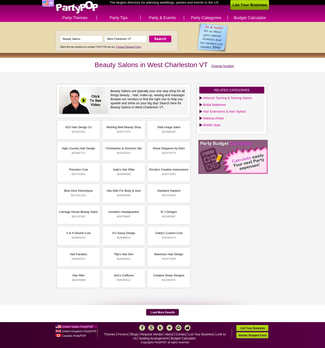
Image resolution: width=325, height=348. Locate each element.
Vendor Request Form (252, 335)
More (169, 328)
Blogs (134, 334)
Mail (178, 328)
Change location (222, 66)
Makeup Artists (213, 118)
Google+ (151, 328)
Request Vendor (151, 334)
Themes (110, 334)
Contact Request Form (128, 46)
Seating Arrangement (154, 338)
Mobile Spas (212, 125)
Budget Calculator (250, 18)
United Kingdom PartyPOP (79, 331)
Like (187, 328)
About (169, 334)
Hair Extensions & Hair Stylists (224, 111)
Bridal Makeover (214, 105)
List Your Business (201, 334)
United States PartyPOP (77, 326)
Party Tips (119, 18)
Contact (181, 334)
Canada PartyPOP (74, 335)
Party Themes (75, 18)
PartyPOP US (77, 7)
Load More (162, 312)
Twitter (160, 328)
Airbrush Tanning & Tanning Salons (227, 98)
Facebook (142, 328)
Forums (123, 334)
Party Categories (206, 18)
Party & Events (162, 18)
